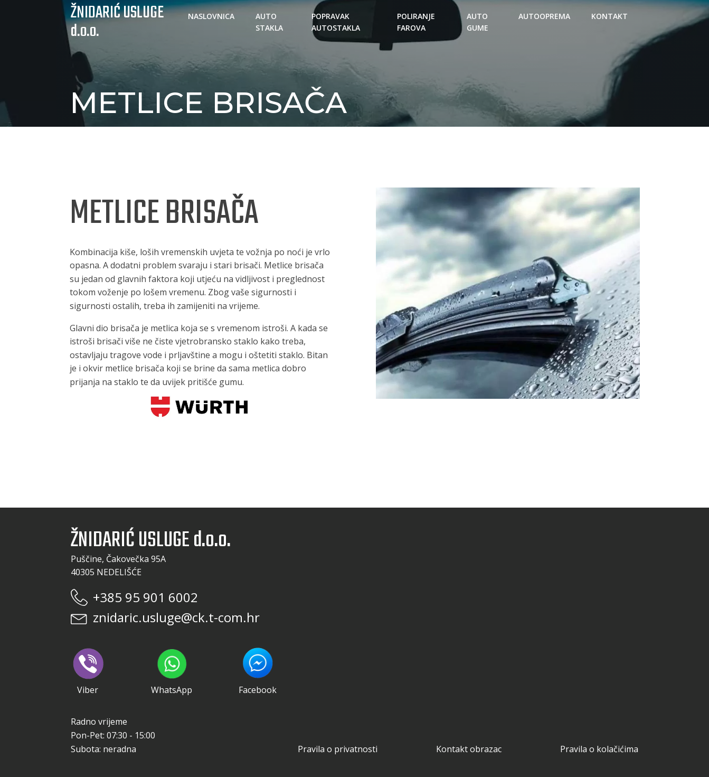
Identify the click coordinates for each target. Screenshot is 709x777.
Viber (88, 672)
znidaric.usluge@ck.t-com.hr (176, 617)
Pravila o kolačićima (599, 749)
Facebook (258, 671)
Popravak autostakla (335, 22)
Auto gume (477, 22)
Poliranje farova (416, 22)
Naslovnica (211, 16)
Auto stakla (269, 22)
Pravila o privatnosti (337, 749)
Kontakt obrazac (469, 749)
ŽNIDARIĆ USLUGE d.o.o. (117, 22)
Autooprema (544, 16)
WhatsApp (171, 672)
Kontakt (609, 16)
